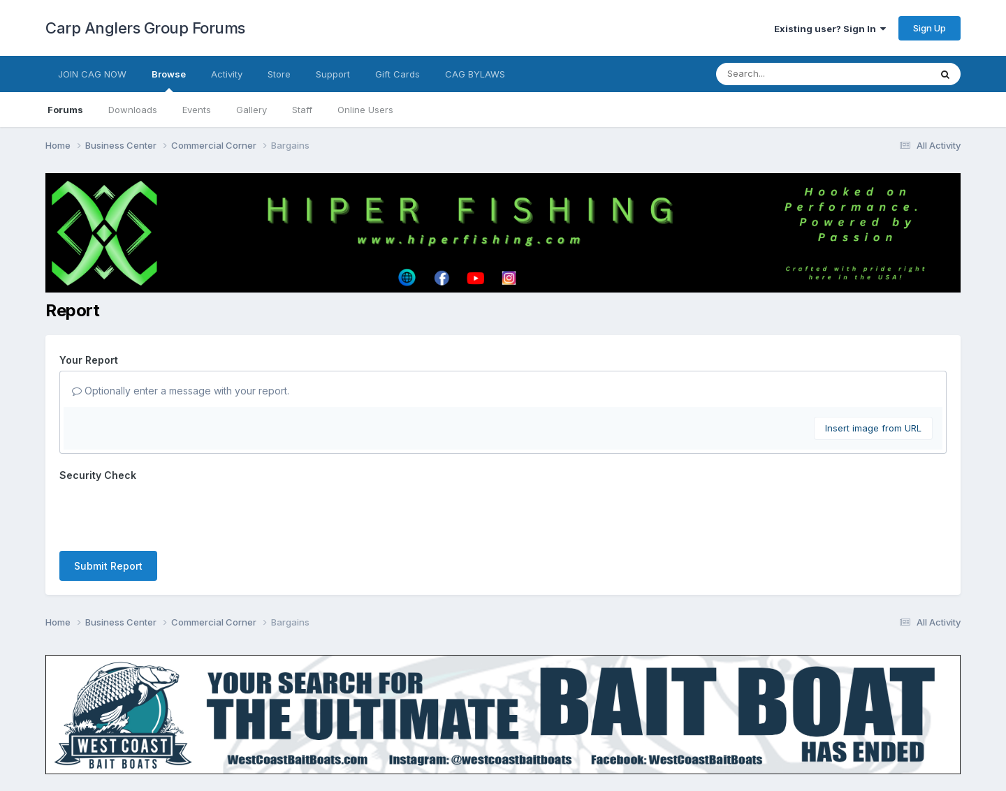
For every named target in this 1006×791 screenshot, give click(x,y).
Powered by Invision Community (503, 770)
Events (196, 109)
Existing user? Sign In (830, 28)
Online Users (365, 109)
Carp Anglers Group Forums (145, 28)
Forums (65, 109)
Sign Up (929, 28)
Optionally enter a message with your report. (180, 391)
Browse (169, 80)
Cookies (535, 741)
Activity (226, 74)
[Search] (785, 74)
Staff (302, 109)
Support (333, 74)
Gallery (251, 109)
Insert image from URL (873, 428)
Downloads (132, 109)
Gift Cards (397, 74)
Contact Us (477, 741)
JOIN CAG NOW (92, 74)
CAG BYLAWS (475, 74)
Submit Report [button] (108, 511)
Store (279, 74)
